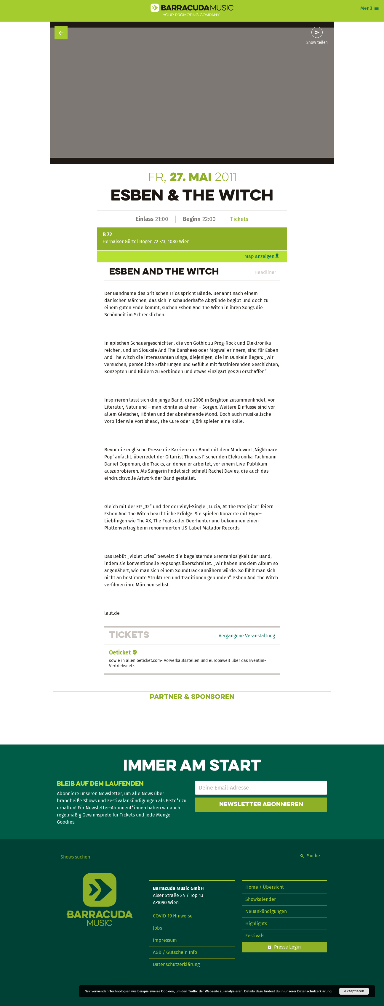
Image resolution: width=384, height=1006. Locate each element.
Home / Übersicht (264, 887)
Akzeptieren (354, 991)
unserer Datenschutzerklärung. (308, 991)
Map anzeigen (259, 256)
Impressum (165, 940)
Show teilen (317, 42)
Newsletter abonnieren (261, 804)
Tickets (239, 219)
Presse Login (287, 947)
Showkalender (260, 899)
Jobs (157, 928)
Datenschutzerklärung (176, 964)
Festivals (254, 935)
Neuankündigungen (266, 911)
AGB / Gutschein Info (175, 952)
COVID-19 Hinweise (173, 916)
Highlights (256, 923)
